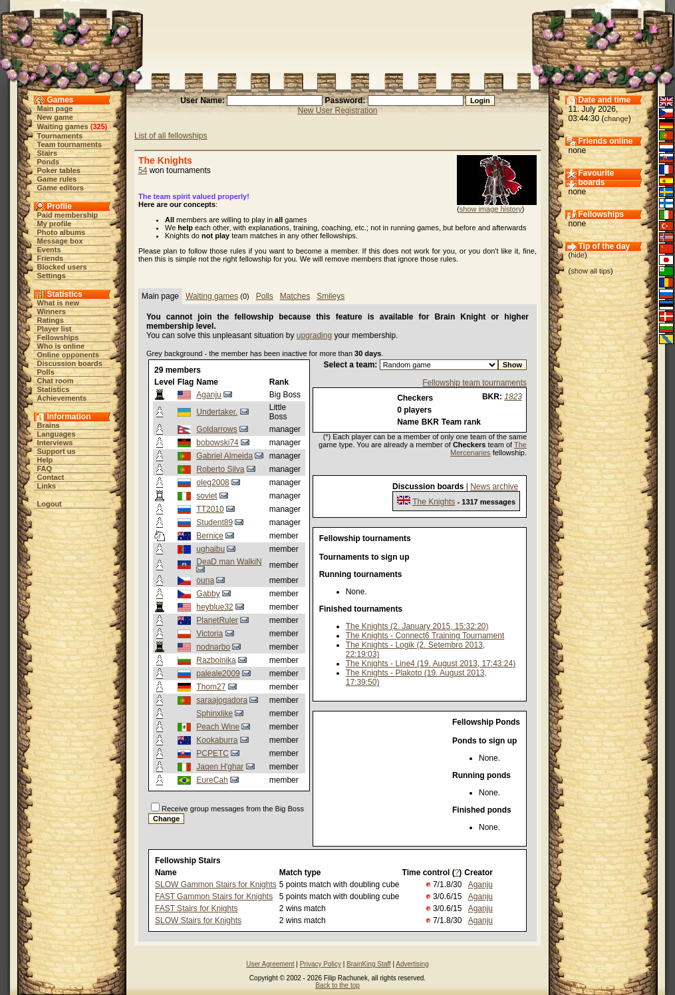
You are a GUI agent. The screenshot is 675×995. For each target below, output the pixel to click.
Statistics (53, 389)
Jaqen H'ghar (219, 766)
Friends (50, 258)
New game (55, 117)
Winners (51, 311)
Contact (51, 477)
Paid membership (67, 215)
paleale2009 (217, 673)
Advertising (412, 964)
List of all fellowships (170, 135)
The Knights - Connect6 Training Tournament (425, 635)
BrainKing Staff (368, 964)
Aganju (208, 394)
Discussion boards (69, 363)
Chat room (55, 381)
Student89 (214, 522)
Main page (55, 108)
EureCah (211, 780)
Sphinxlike (214, 713)
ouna (205, 580)
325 (98, 126)
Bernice (209, 535)
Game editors (60, 188)
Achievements (62, 398)
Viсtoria (209, 633)
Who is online (61, 346)
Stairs (47, 153)
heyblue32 (214, 607)
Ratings (50, 320)
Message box (60, 241)
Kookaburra (216, 740)
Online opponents (68, 355)
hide (578, 255)
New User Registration (337, 110)
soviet (206, 495)
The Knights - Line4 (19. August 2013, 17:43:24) (431, 663)
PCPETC (212, 753)
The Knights (433, 501)
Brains (48, 425)
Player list (54, 329)
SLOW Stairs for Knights (198, 920)
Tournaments (60, 136)
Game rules (57, 179)
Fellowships (58, 337)
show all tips (590, 271)
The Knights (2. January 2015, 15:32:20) (417, 626)
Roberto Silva (220, 469)
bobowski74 (217, 442)
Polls (46, 372)
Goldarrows (216, 429)
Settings (51, 276)
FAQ (45, 469)
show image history (491, 209)
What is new (58, 303)
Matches (295, 296)
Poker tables (58, 170)
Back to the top (337, 985)
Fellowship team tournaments (474, 382)
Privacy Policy (320, 964)
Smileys (330, 296)
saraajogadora (221, 700)
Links (47, 486)
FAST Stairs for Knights (196, 908)
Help (45, 460)
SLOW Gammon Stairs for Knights (216, 884)
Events (49, 250)
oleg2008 (212, 482)
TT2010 (209, 509)
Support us (56, 451)
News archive (494, 486)
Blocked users (62, 267)
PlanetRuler (217, 620)
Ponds (48, 162)
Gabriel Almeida (224, 456)
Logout (49, 504)
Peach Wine (217, 726)
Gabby (207, 593)
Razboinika (215, 660)
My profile (54, 224)
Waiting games (62, 126)
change (616, 118)
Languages (56, 434)
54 (142, 170)
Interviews (55, 443)
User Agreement (270, 964)
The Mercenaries (488, 449)
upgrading (314, 335)
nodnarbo (213, 647)
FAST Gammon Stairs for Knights (214, 896)
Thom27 (210, 687)
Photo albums (61, 232)
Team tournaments (69, 144)
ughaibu (210, 549)
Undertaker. (216, 412)
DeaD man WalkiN (228, 561)
